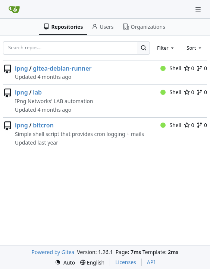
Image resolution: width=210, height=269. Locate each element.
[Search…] (144, 48)
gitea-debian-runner (62, 68)
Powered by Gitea (53, 252)
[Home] (14, 9)
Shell (170, 68)
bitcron (43, 125)
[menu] (65, 262)
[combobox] (166, 48)
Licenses (125, 262)
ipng (21, 68)
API (151, 262)
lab (37, 92)
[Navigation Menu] (198, 9)
